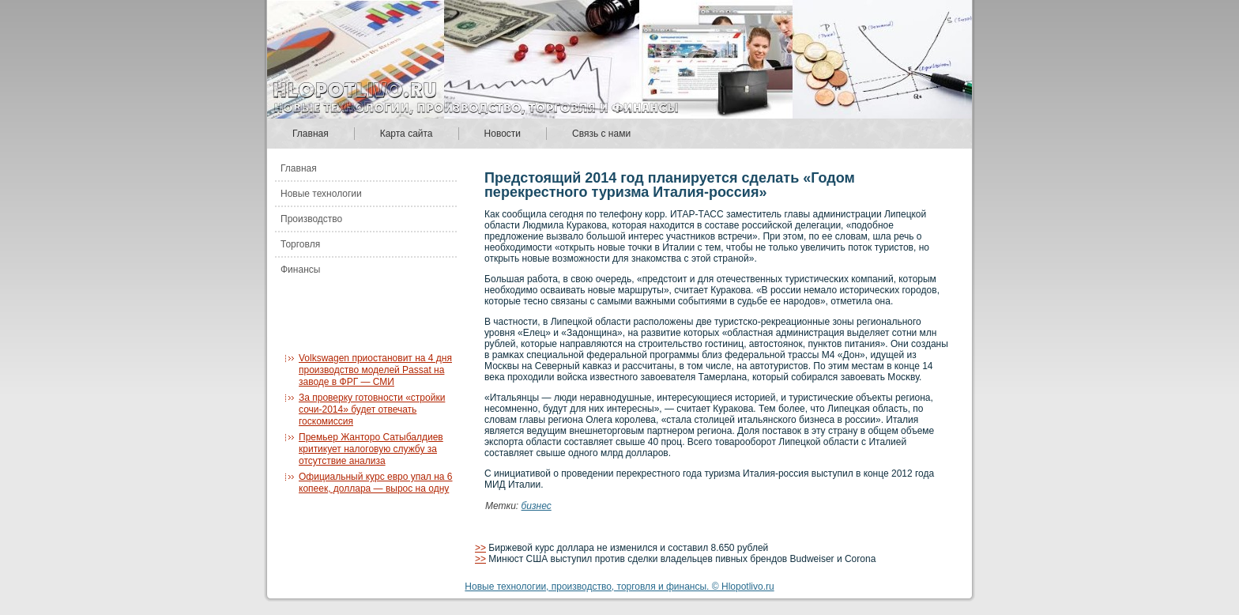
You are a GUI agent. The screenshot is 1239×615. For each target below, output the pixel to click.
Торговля (300, 244)
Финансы (300, 269)
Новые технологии (321, 193)
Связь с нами (601, 133)
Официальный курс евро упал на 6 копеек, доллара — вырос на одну (376, 482)
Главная (310, 133)
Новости (502, 133)
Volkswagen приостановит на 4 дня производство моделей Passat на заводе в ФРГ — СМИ (375, 370)
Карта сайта (406, 133)
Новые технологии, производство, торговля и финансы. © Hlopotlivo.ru (619, 586)
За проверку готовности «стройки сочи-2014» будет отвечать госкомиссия (372, 409)
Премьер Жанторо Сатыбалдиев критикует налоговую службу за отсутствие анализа (371, 449)
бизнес (537, 505)
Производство (311, 218)
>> (480, 547)
